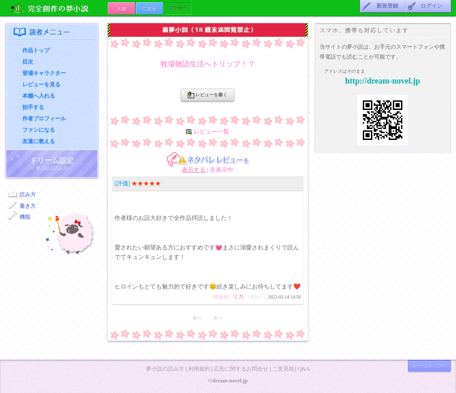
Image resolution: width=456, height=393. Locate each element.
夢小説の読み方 (165, 369)
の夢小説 (56, 8)
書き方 (28, 206)
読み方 (28, 194)
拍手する (33, 107)
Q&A (304, 369)
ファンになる (38, 130)
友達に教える (38, 141)
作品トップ (36, 50)
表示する (193, 169)
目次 (27, 62)
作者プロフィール (44, 118)
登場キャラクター (44, 73)
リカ (238, 296)
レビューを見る (41, 84)
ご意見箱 (283, 369)
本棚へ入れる (38, 96)
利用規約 (199, 369)
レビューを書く (208, 95)
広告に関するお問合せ (241, 369)
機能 (25, 217)
